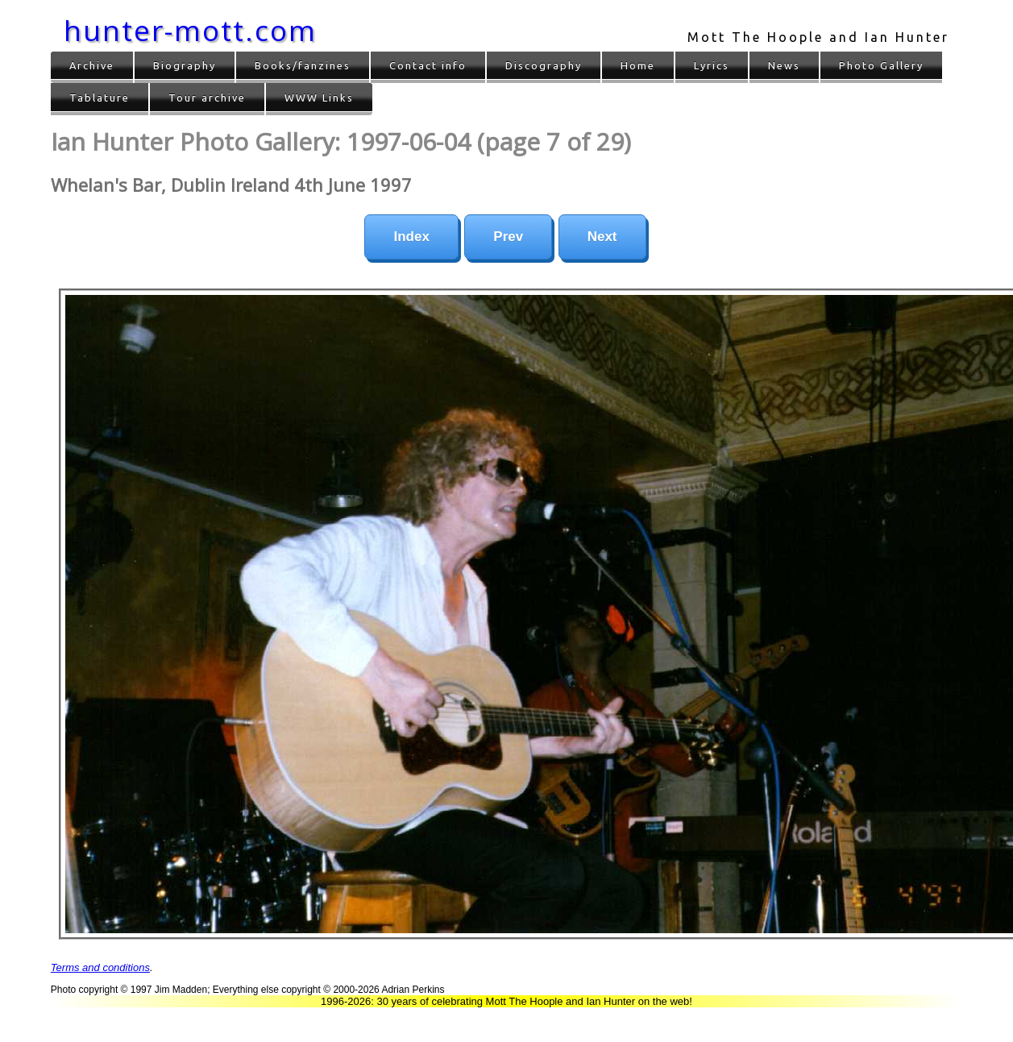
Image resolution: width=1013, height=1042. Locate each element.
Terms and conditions (100, 967)
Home (638, 65)
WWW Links (319, 97)
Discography (543, 65)
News (784, 65)
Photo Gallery (881, 65)
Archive (91, 65)
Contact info (428, 65)
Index (411, 236)
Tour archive (207, 97)
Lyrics (711, 65)
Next (602, 236)
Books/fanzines (303, 65)
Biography (184, 65)
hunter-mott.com (190, 30)
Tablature (99, 97)
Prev (508, 236)
